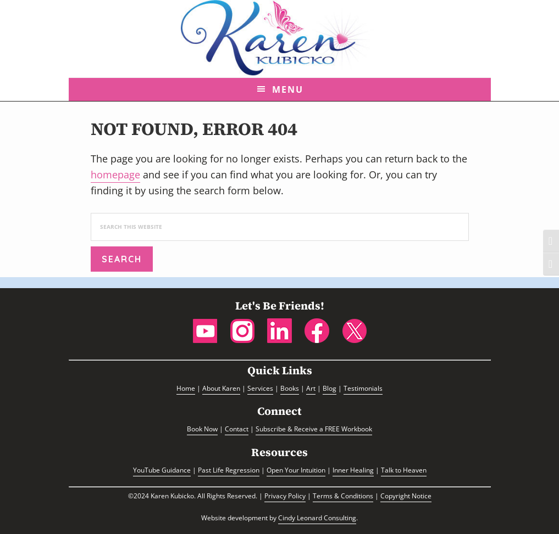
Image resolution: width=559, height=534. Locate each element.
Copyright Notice (405, 496)
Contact (236, 429)
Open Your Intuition (296, 470)
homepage (115, 174)
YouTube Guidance (162, 470)
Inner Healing (353, 470)
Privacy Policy (285, 496)
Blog (329, 388)
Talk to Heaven (404, 470)
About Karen (221, 388)
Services (260, 388)
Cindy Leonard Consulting (317, 517)
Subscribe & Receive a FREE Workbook (314, 429)
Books (289, 388)
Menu (287, 89)
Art (311, 388)
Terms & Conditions (343, 496)
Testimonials (363, 388)
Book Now (202, 429)
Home (185, 388)
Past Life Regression (228, 470)
